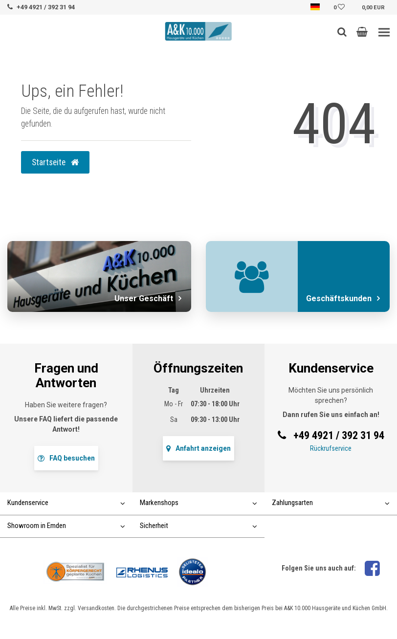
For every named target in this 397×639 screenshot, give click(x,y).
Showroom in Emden (66, 525)
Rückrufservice (331, 448)
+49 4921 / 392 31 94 (46, 7)
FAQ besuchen (66, 458)
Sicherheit (199, 525)
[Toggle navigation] (384, 32)
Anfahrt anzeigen (198, 448)
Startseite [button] (55, 162)
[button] (362, 31)
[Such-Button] (342, 31)
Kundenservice (66, 502)
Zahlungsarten (331, 502)
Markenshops (199, 502)
